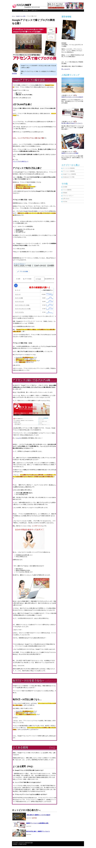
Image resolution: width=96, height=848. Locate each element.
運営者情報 (25, 10)
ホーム (13, 16)
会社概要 (65, 186)
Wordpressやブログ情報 (68, 177)
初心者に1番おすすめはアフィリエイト (72, 123)
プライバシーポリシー (68, 195)
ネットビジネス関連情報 (69, 168)
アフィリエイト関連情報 (69, 171)
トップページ (16, 10)
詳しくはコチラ (66, 69)
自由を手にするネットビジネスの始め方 (72, 97)
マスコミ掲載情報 (67, 189)
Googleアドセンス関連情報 (69, 174)
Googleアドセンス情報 (20, 16)
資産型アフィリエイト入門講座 (70, 153)
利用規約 (65, 192)
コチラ (19, 438)
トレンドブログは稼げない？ (20, 161)
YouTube (65, 201)
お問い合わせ (34, 10)
